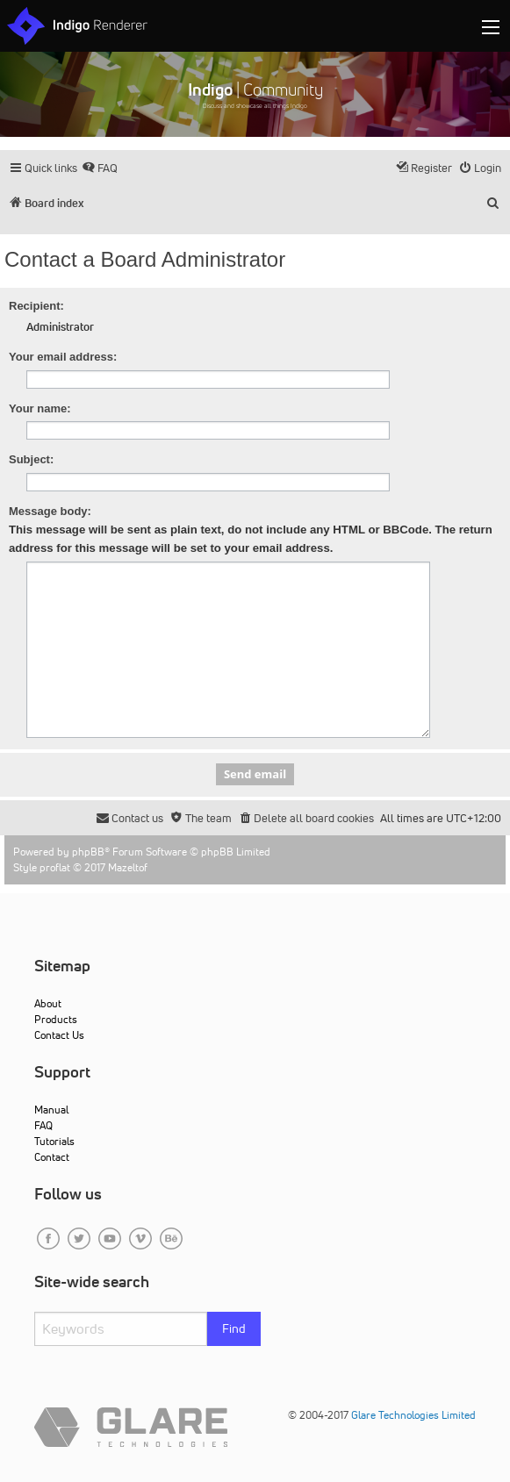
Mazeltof (127, 867)
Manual (51, 1109)
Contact (51, 1156)
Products (55, 1019)
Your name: (40, 408)
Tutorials (54, 1141)
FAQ (43, 1125)
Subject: (31, 459)
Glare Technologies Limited (413, 1414)
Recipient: (36, 305)
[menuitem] (100, 168)
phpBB (88, 851)
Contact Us (59, 1034)
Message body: (50, 511)
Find (234, 1328)
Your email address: (63, 356)
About (47, 1003)
